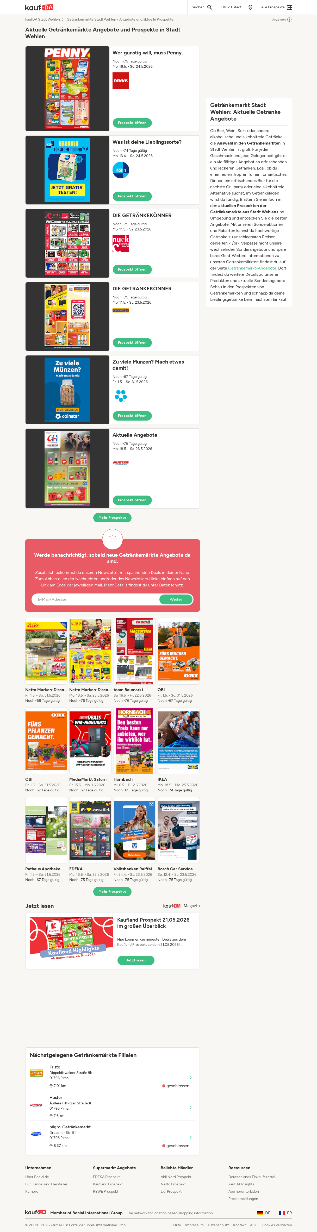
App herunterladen (243, 1191)
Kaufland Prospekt (108, 1184)
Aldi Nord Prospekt (176, 1177)
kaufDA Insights (241, 1184)
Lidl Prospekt (171, 1191)
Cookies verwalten (277, 1225)
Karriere (31, 1191)
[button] (112, 88)
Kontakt (239, 1225)
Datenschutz (171, 585)
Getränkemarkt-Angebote (252, 268)
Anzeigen (282, 19)
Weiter (176, 599)
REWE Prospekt (105, 1191)
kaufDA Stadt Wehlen (42, 19)
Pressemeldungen (243, 1199)
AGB (254, 1225)
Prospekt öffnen (132, 123)
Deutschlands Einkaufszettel (251, 1177)
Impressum (194, 1225)
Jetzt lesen (136, 960)
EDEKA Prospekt (106, 1177)
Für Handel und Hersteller (46, 1184)
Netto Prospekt (173, 1184)
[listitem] (46, 660)
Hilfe (177, 1225)
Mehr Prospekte (112, 517)
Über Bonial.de (37, 1177)
